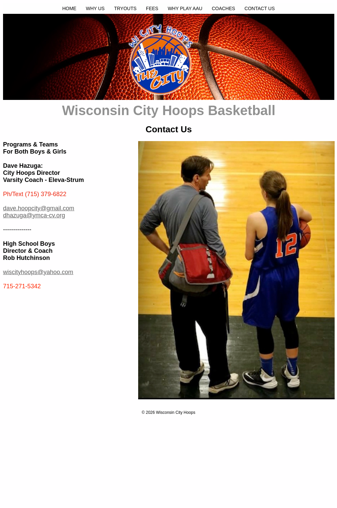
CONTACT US (260, 8)
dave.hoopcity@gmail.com (38, 208)
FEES (152, 8)
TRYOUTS (125, 8)
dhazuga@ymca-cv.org (34, 215)
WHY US (95, 8)
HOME (69, 8)
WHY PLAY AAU (185, 8)
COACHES (223, 8)
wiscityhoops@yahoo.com (38, 272)
